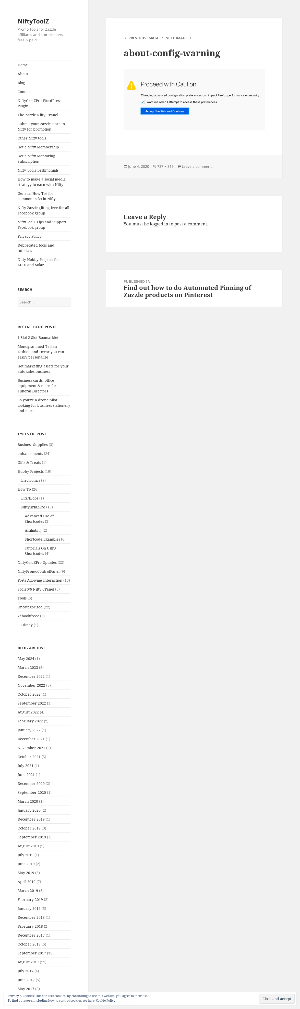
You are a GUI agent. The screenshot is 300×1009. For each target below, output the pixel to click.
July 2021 (25, 765)
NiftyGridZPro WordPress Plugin (39, 103)
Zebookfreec (28, 616)
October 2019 (29, 828)
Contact (24, 91)
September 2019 (32, 837)
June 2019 (26, 863)
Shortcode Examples (42, 539)
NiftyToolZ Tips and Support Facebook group (42, 225)
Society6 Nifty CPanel (36, 589)
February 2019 (30, 899)
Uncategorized (30, 607)
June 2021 (26, 774)
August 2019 (28, 846)
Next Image (176, 37)
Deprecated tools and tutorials (36, 248)
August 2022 (28, 712)
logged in (159, 224)
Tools (22, 598)
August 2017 (28, 962)
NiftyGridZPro (33, 507)
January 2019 (29, 908)
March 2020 (28, 801)
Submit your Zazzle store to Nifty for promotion (41, 126)
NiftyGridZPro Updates (37, 562)
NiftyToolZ (33, 21)
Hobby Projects (31, 471)
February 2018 (30, 926)
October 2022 (29, 694)
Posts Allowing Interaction (40, 580)
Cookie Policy (105, 1000)
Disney (27, 624)
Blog (21, 82)
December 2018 (31, 917)
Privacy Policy (29, 236)
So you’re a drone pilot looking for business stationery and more (44, 405)
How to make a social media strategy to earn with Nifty (42, 182)
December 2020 (31, 783)
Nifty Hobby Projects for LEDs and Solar (38, 262)
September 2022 (32, 703)
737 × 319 (165, 166)
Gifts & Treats (29, 462)
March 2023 (28, 667)
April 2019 (26, 881)
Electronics (30, 480)
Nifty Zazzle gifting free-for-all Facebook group (43, 210)
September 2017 (32, 953)
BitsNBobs (29, 498)
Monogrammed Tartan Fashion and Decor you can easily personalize (41, 352)
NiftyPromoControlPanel (38, 571)
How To (24, 489)
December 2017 (31, 935)
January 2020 (29, 810)
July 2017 (25, 970)
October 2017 (29, 944)
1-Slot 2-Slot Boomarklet (38, 337)
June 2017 (26, 979)
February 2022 (30, 721)
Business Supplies (33, 444)
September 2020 (32, 792)
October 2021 (29, 756)
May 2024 (26, 658)
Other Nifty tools (32, 138)
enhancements (30, 453)
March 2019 (28, 890)
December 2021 (31, 738)
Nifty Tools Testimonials (38, 170)
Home (23, 64)
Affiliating (33, 530)
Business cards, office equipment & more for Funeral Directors (37, 385)
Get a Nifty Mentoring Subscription (36, 159)
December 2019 (31, 819)
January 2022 (29, 729)
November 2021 (31, 747)
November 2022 (31, 685)
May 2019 (26, 872)
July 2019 (25, 854)
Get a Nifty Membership (38, 147)
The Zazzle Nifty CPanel (38, 114)
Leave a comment (197, 166)
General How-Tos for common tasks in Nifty (37, 196)
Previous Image (143, 37)
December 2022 (31, 676)
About (23, 73)
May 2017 (26, 988)
